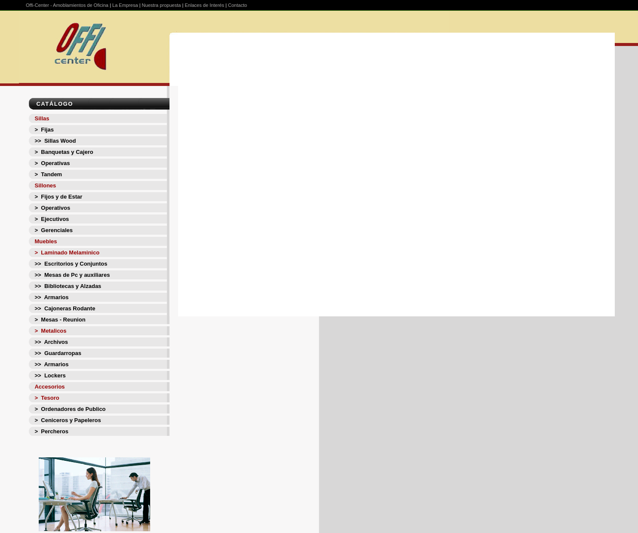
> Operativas (52, 163)
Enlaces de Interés (204, 5)
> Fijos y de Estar (58, 196)
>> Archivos (51, 342)
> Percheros (51, 431)
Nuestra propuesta (161, 5)
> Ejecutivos (51, 219)
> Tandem (48, 174)
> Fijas (43, 129)
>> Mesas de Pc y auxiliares (72, 275)
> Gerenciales (53, 230)
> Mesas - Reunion (59, 319)
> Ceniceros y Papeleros (67, 420)
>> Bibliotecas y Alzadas (67, 286)
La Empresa (125, 5)
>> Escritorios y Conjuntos (70, 263)
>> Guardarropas (57, 353)
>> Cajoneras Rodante (64, 308)
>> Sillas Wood (55, 141)
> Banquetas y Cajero (63, 152)
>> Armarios (51, 297)
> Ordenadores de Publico (69, 409)
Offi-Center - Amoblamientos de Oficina (67, 5)
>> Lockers (49, 375)
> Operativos (52, 208)
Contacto (237, 5)
